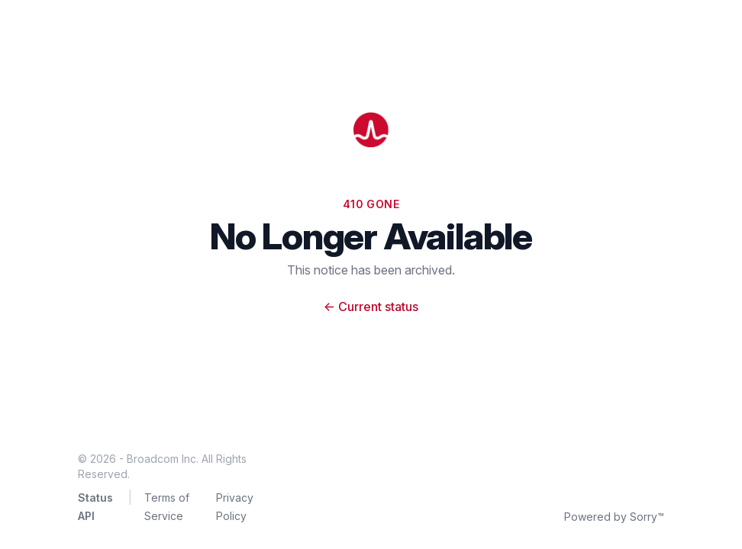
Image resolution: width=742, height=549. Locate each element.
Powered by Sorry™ (614, 516)
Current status (371, 306)
